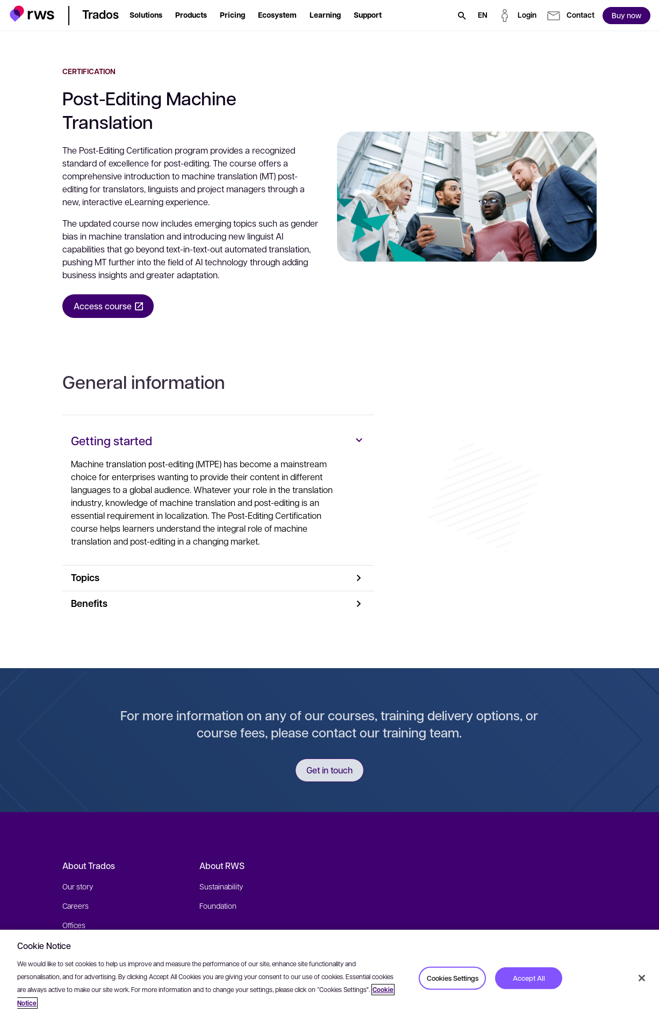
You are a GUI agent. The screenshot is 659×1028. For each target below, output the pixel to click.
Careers (75, 905)
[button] (32, 13)
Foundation (218, 905)
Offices (73, 925)
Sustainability (221, 886)
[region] (329, 979)
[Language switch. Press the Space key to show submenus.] (482, 15)
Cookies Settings (452, 977)
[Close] (642, 978)
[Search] (462, 15)
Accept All (529, 977)
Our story (77, 886)
